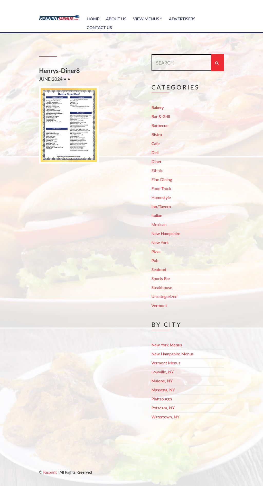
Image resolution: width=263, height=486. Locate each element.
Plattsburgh (162, 398)
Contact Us (99, 27)
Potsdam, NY (163, 407)
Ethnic (157, 170)
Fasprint (50, 472)
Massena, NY (163, 389)
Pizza (156, 251)
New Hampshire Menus (173, 353)
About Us (116, 18)
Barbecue (160, 125)
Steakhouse (162, 287)
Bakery (158, 107)
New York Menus (167, 344)
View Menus (146, 18)
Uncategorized (165, 296)
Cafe (156, 143)
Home (93, 18)
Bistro (157, 134)
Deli (155, 152)
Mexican (159, 224)
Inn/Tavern (161, 206)
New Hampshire (166, 233)
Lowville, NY (163, 371)
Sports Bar (161, 278)
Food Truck (161, 188)
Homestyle (161, 197)
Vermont (159, 305)
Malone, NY (162, 380)
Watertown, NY (166, 416)
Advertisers (182, 18)
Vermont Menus (166, 362)
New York (160, 242)
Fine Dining (162, 179)
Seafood (159, 269)
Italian (157, 215)
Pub (155, 260)
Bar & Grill (161, 116)
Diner (157, 161)
